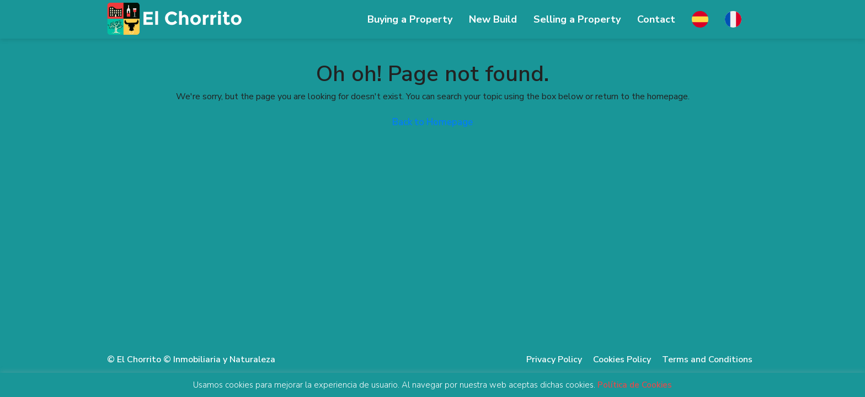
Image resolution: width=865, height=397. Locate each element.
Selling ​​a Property (577, 19)
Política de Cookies (634, 384)
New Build (493, 19)
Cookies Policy (622, 359)
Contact (656, 19)
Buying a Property (409, 19)
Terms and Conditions (707, 359)
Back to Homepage (432, 122)
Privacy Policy (554, 359)
